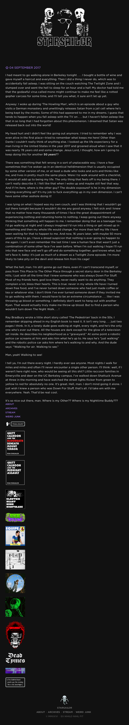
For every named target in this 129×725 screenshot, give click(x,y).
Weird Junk (13, 416)
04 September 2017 (24, 67)
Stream (10, 412)
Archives (11, 408)
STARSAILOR (64, 708)
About (9, 404)
